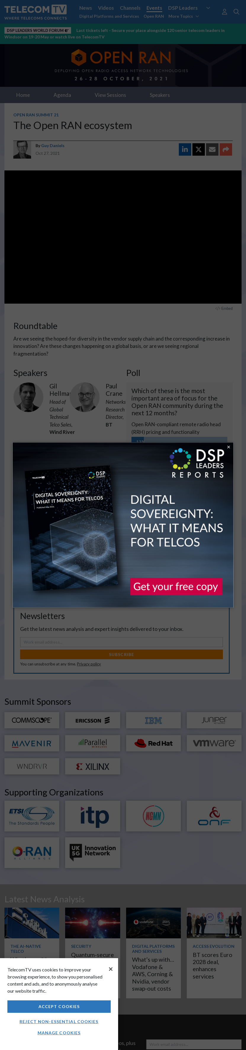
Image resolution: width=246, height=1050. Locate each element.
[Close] (110, 969)
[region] (59, 1004)
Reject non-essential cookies (59, 1021)
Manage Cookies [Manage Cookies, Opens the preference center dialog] (59, 1032)
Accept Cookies (59, 1006)
